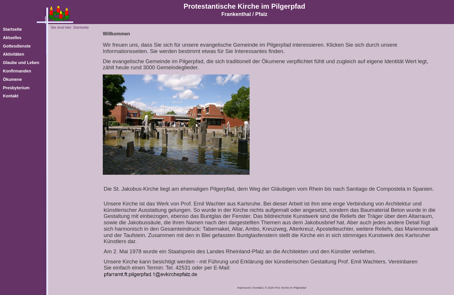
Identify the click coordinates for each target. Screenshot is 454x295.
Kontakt (258, 287)
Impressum (244, 287)
